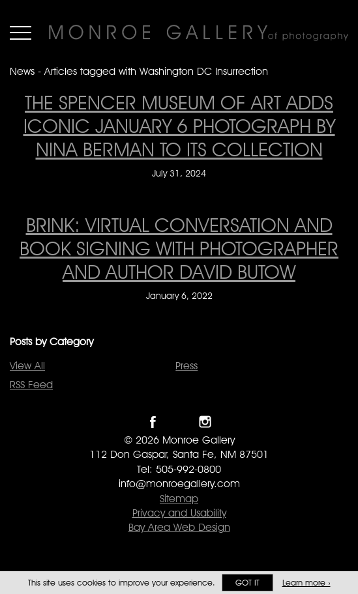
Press (186, 366)
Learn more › (306, 582)
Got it (247, 582)
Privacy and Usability (179, 513)
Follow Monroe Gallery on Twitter (179, 421)
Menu (20, 32)
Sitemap (179, 498)
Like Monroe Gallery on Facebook (153, 421)
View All (27, 366)
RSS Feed (31, 384)
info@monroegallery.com (179, 483)
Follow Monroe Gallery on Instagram (205, 421)
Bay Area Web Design (179, 527)
